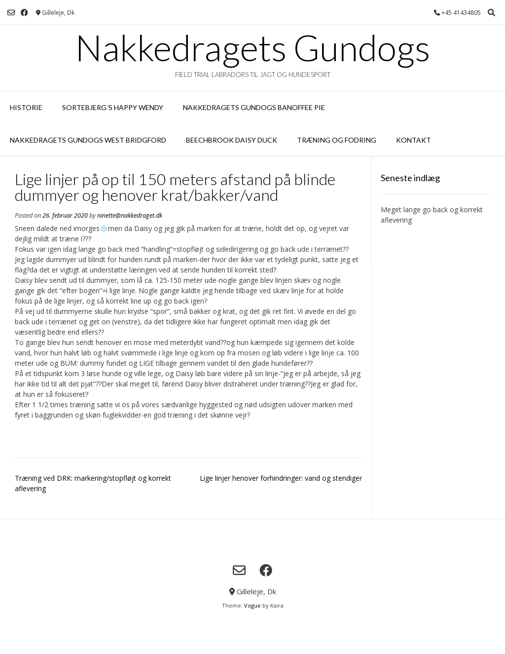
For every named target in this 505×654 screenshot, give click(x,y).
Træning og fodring (336, 140)
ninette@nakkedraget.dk (129, 215)
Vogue (252, 605)
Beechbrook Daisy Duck (231, 140)
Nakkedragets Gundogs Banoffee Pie (254, 107)
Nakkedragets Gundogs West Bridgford (88, 140)
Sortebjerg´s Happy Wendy (112, 107)
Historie (26, 107)
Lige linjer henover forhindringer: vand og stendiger (281, 478)
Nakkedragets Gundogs (252, 47)
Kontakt (413, 140)
